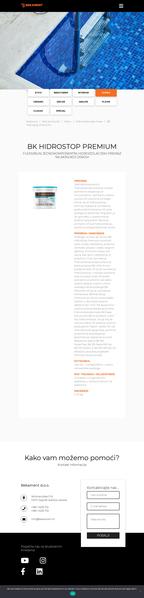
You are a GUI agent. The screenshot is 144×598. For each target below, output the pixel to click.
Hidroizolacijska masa (89, 121)
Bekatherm (61, 92)
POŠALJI (103, 535)
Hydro (106, 92)
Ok (72, 593)
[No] (140, 591)
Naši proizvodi (51, 121)
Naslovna (32, 121)
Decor (61, 101)
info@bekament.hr (43, 519)
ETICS (38, 92)
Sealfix (83, 101)
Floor (106, 101)
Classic (38, 111)
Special (61, 111)
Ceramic (38, 101)
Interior (83, 92)
